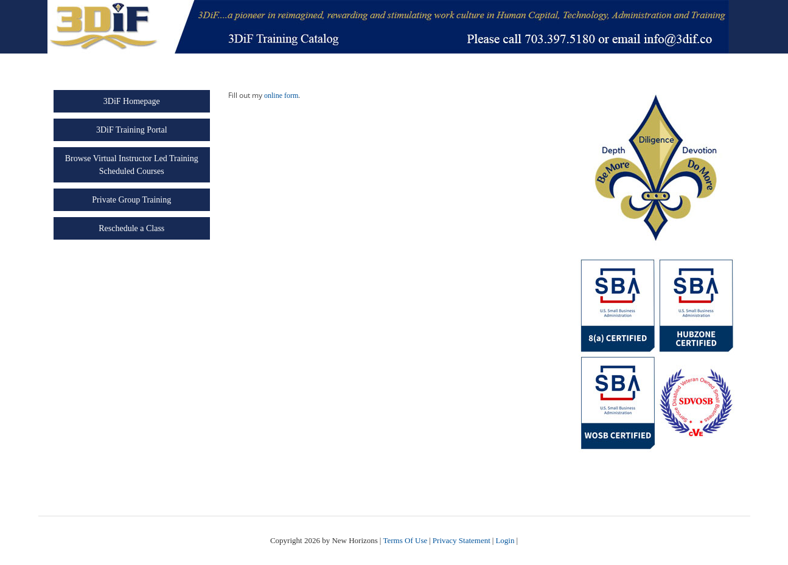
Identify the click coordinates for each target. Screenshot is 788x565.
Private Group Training (131, 199)
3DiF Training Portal (131, 129)
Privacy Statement (461, 540)
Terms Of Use (405, 540)
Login (504, 540)
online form (281, 95)
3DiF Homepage (131, 101)
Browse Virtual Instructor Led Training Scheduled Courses (131, 165)
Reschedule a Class (131, 228)
